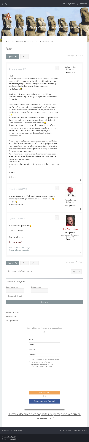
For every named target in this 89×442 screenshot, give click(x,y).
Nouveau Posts (11, 316)
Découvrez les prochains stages (19, 247)
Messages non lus (12, 320)
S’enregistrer (20, 281)
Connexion (9, 281)
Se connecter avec (44, 401)
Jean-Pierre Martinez (70, 229)
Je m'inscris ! (44, 392)
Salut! (9, 48)
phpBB (12, 437)
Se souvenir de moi (15, 296)
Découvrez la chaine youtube (19, 250)
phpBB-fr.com (15, 439)
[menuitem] (4, 3)
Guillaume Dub (70, 67)
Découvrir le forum (12, 312)
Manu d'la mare (70, 200)
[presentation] (46, 379)
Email (31, 339)
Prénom (32, 349)
